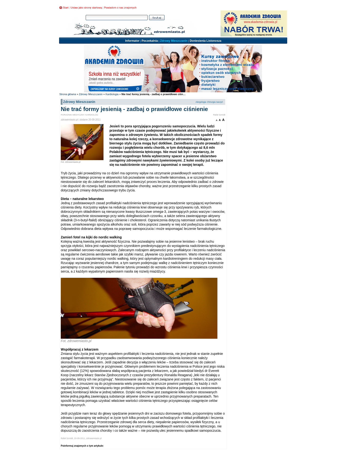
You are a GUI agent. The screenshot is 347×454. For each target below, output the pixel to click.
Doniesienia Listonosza (205, 40)
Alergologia (201, 102)
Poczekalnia (149, 40)
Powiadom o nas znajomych (120, 7)
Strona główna (67, 94)
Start (65, 7)
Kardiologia (111, 94)
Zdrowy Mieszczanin (174, 40)
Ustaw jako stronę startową (86, 7)
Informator (132, 40)
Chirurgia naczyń (215, 102)
